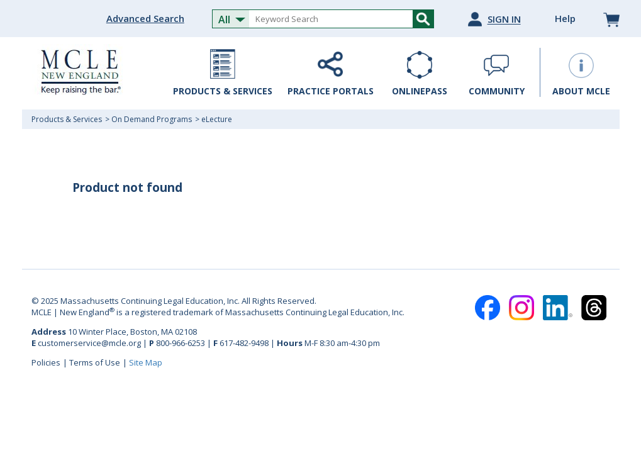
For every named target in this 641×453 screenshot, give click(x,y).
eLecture (216, 119)
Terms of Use (94, 362)
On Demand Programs (151, 119)
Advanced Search (145, 18)
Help (565, 18)
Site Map (145, 362)
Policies (45, 362)
